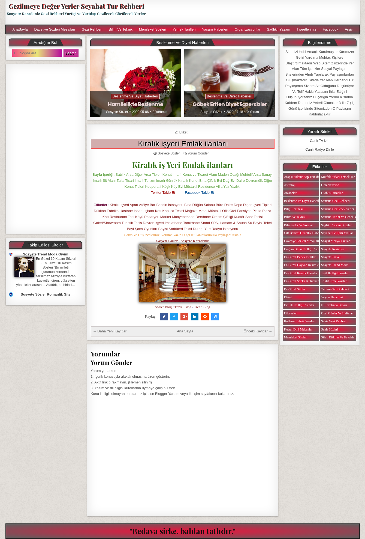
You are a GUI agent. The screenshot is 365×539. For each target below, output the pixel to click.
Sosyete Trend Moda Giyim (45, 254)
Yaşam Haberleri (215, 29)
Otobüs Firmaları (332, 193)
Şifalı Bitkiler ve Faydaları (338, 337)
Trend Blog (202, 307)
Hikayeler (290, 313)
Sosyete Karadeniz (195, 241)
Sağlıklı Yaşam (278, 29)
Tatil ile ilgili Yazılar (334, 273)
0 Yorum (159, 112)
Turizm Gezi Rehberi (335, 289)
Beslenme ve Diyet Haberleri (135, 96)
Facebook (330, 29)
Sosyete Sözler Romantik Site (46, 294)
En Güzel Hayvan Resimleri (302, 265)
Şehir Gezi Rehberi (333, 321)
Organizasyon (330, 185)
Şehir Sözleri (329, 329)
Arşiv (349, 29)
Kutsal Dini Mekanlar (298, 329)
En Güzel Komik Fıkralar (300, 273)
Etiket (183, 132)
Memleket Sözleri (152, 29)
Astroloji (290, 185)
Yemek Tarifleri (184, 29)
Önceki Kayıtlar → (258, 331)
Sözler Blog (163, 307)
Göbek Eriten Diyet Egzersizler (229, 104)
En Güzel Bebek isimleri (300, 257)
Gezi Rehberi (92, 29)
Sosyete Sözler (117, 112)
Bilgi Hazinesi (293, 209)
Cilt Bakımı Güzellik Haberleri (304, 233)
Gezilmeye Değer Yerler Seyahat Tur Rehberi (76, 6)
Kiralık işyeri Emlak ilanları (182, 143)
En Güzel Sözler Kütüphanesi (303, 281)
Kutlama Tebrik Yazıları (299, 321)
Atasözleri (290, 193)
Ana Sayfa (185, 331)
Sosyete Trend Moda (334, 265)
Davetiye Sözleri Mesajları (54, 29)
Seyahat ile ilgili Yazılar (337, 233)
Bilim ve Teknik (120, 29)
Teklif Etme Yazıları (334, 281)
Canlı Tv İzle (320, 141)
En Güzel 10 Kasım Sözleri (56, 259)
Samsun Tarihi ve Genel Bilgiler (342, 217)
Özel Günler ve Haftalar (337, 313)
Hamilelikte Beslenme (135, 104)
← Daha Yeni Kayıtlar (110, 331)
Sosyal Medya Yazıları (336, 241)
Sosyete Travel (330, 257)
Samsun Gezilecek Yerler (337, 209)
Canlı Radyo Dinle (319, 149)
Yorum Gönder (198, 153)
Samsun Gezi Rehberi (335, 201)
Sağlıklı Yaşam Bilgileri (336, 225)
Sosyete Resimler (332, 249)
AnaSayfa (20, 29)
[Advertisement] (255, 12)
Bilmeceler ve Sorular (298, 225)
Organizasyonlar (248, 29)
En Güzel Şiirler (294, 289)
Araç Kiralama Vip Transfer (302, 177)
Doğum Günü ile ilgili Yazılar (303, 249)
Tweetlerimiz (306, 29)
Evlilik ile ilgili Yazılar (299, 305)
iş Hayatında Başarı (334, 305)
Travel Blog (182, 307)
